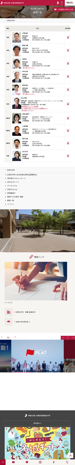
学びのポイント (13, 182)
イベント (10, 204)
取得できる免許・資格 (15, 197)
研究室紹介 (11, 193)
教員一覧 (10, 200)
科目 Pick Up (12, 189)
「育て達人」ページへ (28, 68)
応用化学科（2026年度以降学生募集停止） (22, 174)
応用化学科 (11, 20)
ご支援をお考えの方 (63, 9)
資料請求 (37, 423)
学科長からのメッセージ (16, 178)
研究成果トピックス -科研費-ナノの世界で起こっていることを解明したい (34, 107)
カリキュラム (12, 185)
